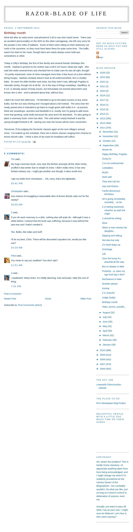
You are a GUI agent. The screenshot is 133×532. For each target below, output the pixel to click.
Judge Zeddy (108, 297)
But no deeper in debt (113, 266)
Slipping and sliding (112, 235)
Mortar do (107, 149)
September (109, 145)
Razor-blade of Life (66, 13)
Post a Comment (12, 293)
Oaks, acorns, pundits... (114, 306)
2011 (103, 127)
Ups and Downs (110, 186)
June (105, 321)
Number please (110, 283)
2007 (103, 364)
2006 (103, 368)
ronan (100, 57)
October (107, 141)
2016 (103, 104)
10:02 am (16, 204)
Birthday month (109, 302)
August (107, 312)
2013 (103, 118)
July (105, 317)
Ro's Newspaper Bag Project (111, 403)
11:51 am (16, 265)
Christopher (17, 191)
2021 (103, 86)
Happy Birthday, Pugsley (114, 154)
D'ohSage (107, 249)
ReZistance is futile (111, 279)
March (106, 335)
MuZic (105, 172)
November (108, 136)
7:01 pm (16, 286)
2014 (103, 114)
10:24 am (16, 247)
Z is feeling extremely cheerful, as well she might (113, 210)
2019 (103, 95)
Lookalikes (107, 167)
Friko (13, 255)
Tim (13, 159)
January (107, 344)
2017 (103, 100)
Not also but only (110, 240)
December (108, 131)
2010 (103, 350)
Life (104, 254)
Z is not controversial (112, 163)
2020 (103, 91)
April (105, 330)
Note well (107, 177)
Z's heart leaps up (111, 244)
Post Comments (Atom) (30, 305)
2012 (103, 123)
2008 (103, 359)
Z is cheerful (108, 293)
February (108, 340)
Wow (104, 223)
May (105, 326)
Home (48, 298)
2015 (103, 109)
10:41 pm (17, 183)
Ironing (105, 288)
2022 (103, 81)
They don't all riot (110, 181)
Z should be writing (111, 218)
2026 (103, 72)
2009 (103, 354)
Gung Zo (106, 158)
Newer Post (10, 298)
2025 (103, 77)
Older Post (85, 298)
